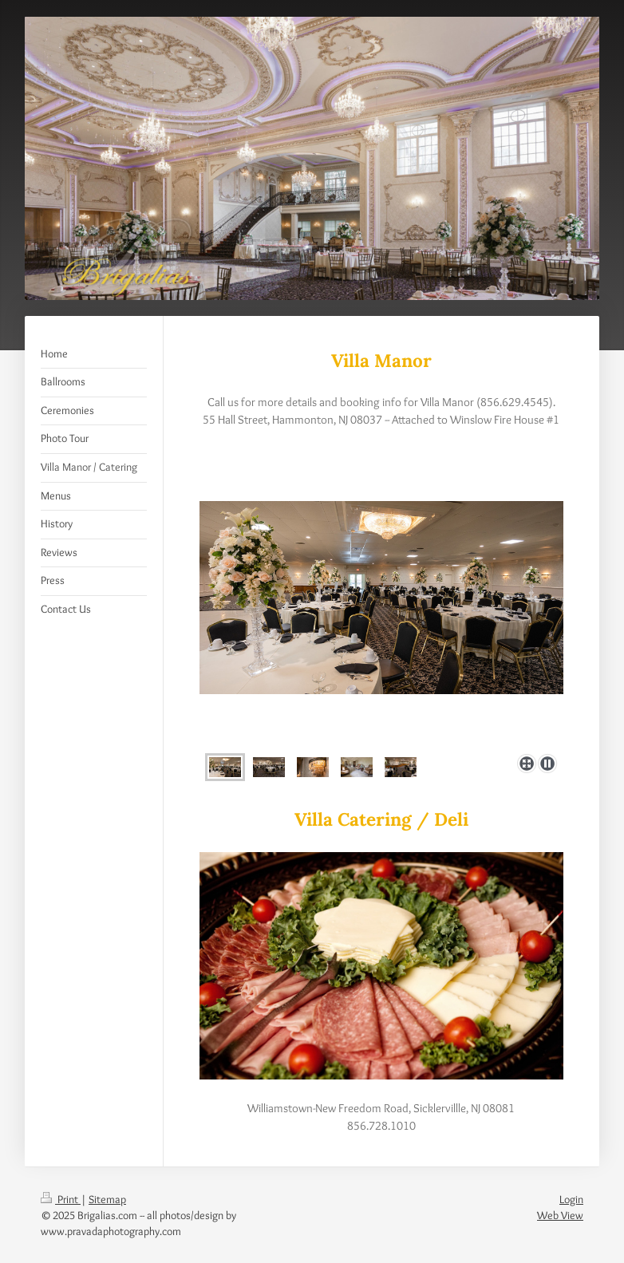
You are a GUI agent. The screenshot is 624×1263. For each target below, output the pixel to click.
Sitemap (107, 1199)
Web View (560, 1215)
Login (571, 1199)
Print (61, 1199)
